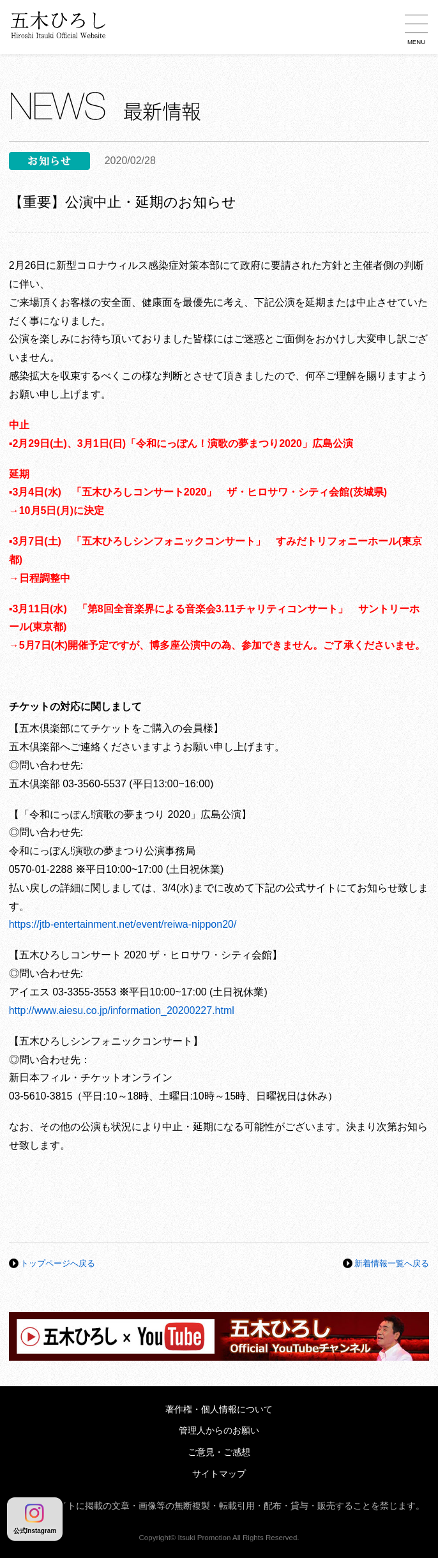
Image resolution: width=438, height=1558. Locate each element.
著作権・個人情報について (219, 1409)
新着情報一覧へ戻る (391, 1263)
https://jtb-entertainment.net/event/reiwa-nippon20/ (123, 924)
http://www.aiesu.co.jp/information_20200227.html (121, 1010)
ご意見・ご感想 (219, 1452)
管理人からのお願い (219, 1430)
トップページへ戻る (57, 1263)
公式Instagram (35, 1519)
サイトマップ (219, 1474)
